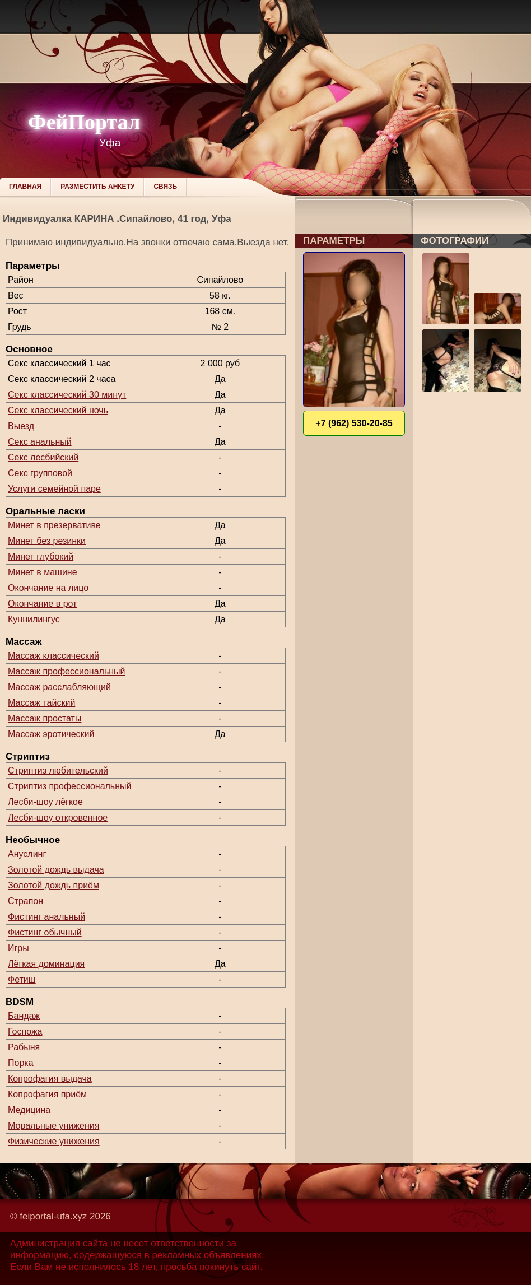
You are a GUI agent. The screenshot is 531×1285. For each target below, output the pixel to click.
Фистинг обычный (45, 932)
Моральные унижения (53, 1125)
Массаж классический (53, 655)
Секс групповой (40, 473)
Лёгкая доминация (46, 964)
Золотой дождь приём (53, 885)
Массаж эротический (51, 734)
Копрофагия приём (47, 1094)
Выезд (21, 426)
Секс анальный (40, 441)
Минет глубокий (40, 556)
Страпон (25, 901)
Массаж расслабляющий (59, 687)
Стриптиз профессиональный (69, 786)
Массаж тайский (41, 702)
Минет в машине (42, 572)
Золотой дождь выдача (56, 869)
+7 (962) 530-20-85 (353, 423)
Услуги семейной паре (54, 488)
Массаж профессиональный (66, 671)
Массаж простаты (44, 718)
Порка (21, 1063)
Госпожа (25, 1031)
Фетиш (22, 979)
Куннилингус (34, 619)
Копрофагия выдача (50, 1078)
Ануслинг (27, 854)
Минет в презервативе (54, 525)
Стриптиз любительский (58, 770)
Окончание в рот (42, 603)
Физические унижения (54, 1141)
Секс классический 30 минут (67, 394)
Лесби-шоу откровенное (58, 817)
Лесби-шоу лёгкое (45, 802)
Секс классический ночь (58, 410)
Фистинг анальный (46, 916)
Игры (18, 948)
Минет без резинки (47, 541)
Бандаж (24, 1016)
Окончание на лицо (48, 588)
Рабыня (24, 1047)
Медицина (29, 1110)
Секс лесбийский (43, 457)
